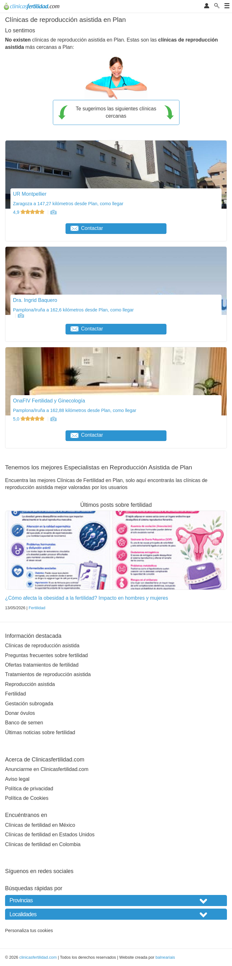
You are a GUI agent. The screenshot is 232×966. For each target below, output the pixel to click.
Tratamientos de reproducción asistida (48, 674)
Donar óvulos (20, 713)
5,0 (29, 418)
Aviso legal (17, 779)
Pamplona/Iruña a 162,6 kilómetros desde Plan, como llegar (73, 309)
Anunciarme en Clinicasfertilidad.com (46, 769)
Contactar (87, 228)
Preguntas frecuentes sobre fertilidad (46, 655)
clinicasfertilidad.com (38, 957)
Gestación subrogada (29, 703)
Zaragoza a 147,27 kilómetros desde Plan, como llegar (68, 203)
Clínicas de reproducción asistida (42, 645)
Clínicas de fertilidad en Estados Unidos (50, 834)
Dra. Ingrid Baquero (35, 300)
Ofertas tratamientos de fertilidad (41, 665)
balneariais (165, 957)
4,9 (29, 212)
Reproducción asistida (30, 684)
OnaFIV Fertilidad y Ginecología (49, 400)
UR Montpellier (30, 194)
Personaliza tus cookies (29, 930)
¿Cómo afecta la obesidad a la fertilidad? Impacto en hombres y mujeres (86, 598)
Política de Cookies (26, 798)
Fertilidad (36, 607)
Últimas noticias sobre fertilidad (40, 732)
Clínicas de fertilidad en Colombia (42, 844)
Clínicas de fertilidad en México (40, 825)
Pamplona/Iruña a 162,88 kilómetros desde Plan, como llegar (74, 410)
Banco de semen (24, 722)
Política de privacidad (29, 788)
